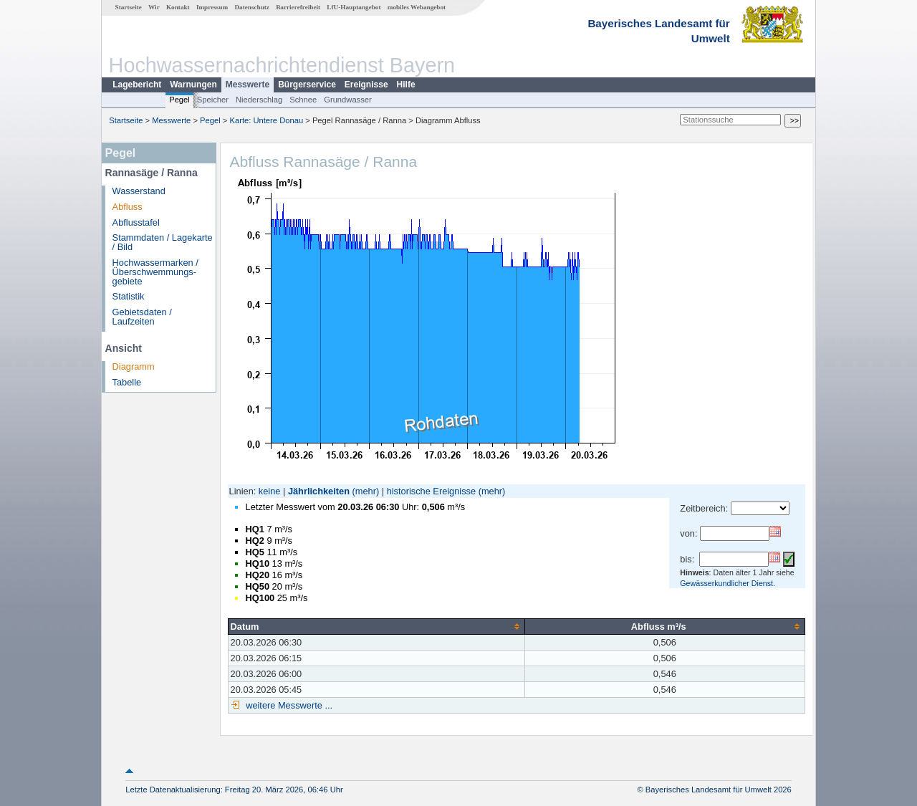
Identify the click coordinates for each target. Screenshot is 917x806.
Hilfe (406, 85)
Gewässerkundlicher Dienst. (727, 583)
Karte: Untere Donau (267, 120)
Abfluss (127, 206)
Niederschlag (259, 99)
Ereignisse (366, 85)
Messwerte (247, 85)
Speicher (213, 99)
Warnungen (193, 85)
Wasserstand (138, 191)
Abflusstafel (136, 222)
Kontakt (178, 7)
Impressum (212, 7)
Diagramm (133, 366)
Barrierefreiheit (298, 7)
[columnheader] (376, 626)
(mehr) (366, 491)
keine (270, 491)
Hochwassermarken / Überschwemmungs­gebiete (155, 272)
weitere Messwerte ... (288, 705)
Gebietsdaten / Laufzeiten (142, 317)
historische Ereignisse (431, 491)
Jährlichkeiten (319, 491)
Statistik (128, 296)
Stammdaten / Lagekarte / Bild (162, 242)
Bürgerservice (307, 85)
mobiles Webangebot (417, 7)
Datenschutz (251, 7)
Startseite (128, 7)
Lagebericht (136, 85)
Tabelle (127, 382)
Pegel (179, 99)
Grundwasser (348, 99)
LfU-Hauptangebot (353, 7)
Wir (154, 7)
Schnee (303, 99)
